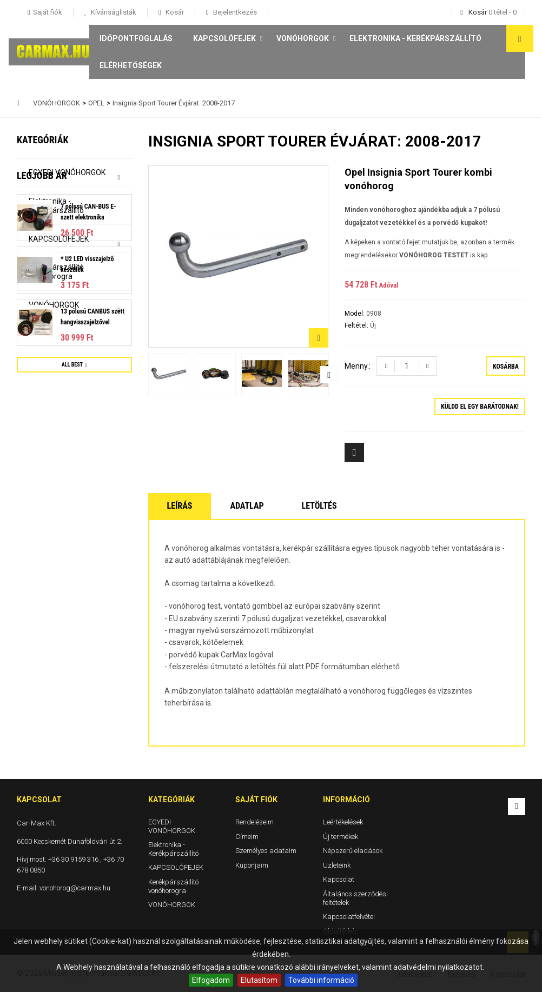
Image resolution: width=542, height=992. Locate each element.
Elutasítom (259, 980)
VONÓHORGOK (302, 38)
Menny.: (358, 366)
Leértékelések (343, 822)
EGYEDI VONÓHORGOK (67, 172)
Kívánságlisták (112, 12)
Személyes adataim (265, 851)
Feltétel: (357, 325)
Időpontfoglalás (136, 38)
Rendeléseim (254, 822)
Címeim (247, 836)
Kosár (174, 12)
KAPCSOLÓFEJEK (224, 38)
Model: (355, 313)
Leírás (180, 506)
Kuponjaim (251, 865)
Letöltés (319, 506)
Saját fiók (256, 799)
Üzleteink (337, 865)
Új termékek (340, 836)
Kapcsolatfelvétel (349, 917)
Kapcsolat (338, 879)
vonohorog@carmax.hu (74, 888)
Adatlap (246, 506)
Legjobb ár (42, 336)
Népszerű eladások (352, 851)
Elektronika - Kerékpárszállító (415, 38)
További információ (321, 980)
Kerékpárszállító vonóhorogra (56, 272)
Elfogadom (211, 980)
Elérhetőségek (131, 65)
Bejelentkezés (234, 12)
